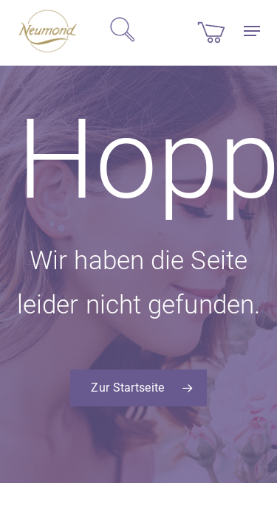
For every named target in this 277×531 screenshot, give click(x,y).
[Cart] (211, 31)
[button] (252, 31)
